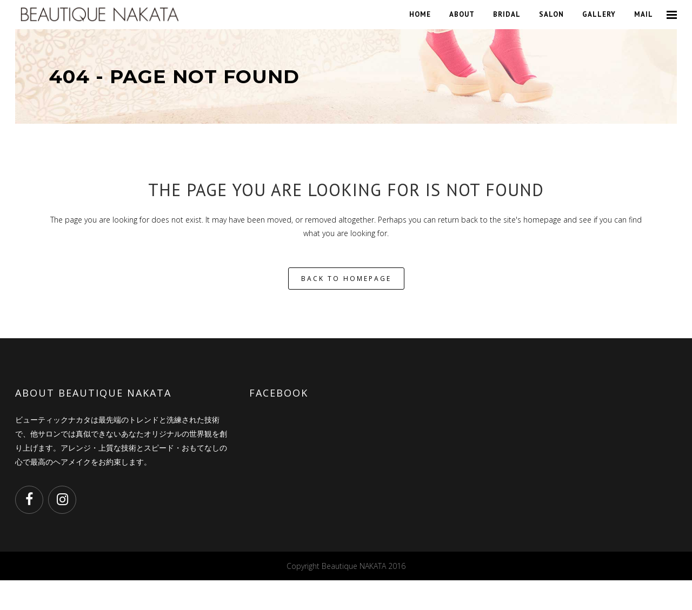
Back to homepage (346, 278)
